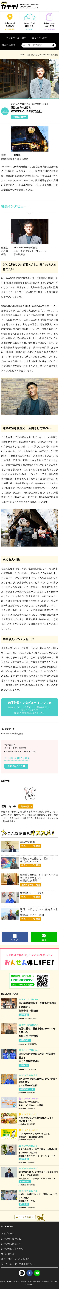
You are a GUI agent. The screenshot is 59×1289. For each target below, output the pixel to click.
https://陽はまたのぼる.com (14, 159)
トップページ (7, 1233)
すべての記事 (7, 1254)
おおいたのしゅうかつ (12, 1248)
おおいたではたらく (11, 1243)
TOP (22, 55)
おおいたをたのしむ (11, 1238)
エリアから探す (39, 38)
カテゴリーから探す (16, 38)
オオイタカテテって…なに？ (15, 1259)
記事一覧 (25, 806)
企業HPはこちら (16, 766)
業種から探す (8, 45)
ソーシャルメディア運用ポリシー (17, 1264)
